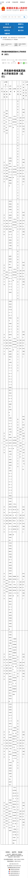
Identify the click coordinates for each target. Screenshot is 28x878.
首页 (9, 37)
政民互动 (7, 30)
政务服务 (21, 27)
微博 (20, 63)
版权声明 (14, 852)
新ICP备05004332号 (14, 863)
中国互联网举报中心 (15, 871)
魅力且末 (21, 30)
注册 (9, 2)
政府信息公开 (7, 27)
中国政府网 (15, 2)
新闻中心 (21, 24)
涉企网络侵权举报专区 (14, 875)
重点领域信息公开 (8, 39)
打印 (5, 63)
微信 (25, 63)
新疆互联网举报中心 (15, 873)
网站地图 (20, 852)
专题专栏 (7, 33)
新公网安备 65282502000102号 (14, 865)
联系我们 (8, 852)
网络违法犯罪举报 (15, 869)
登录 (3, 2)
